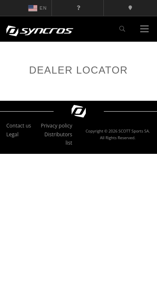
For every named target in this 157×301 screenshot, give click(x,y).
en (37, 8)
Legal (12, 134)
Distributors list (58, 138)
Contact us (18, 125)
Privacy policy (56, 125)
